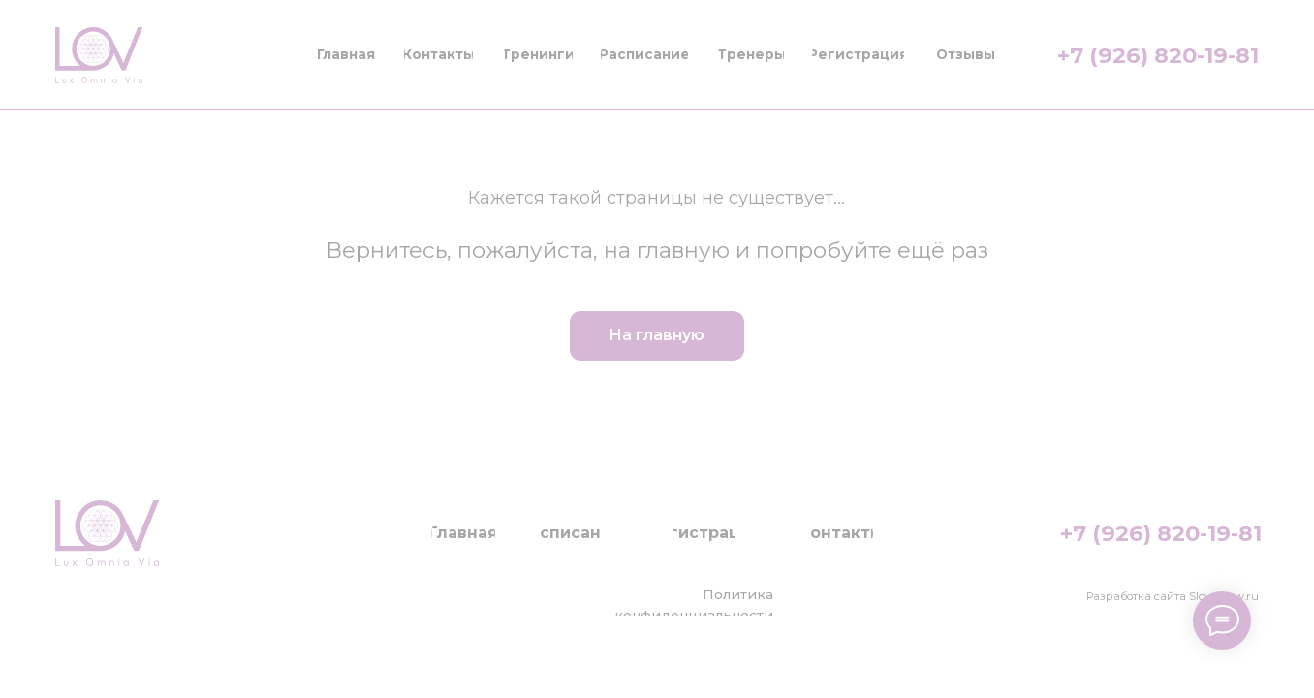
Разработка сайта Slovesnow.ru (1172, 596)
